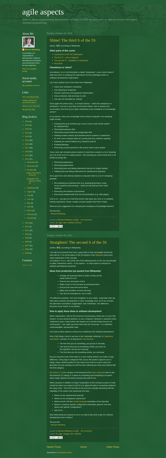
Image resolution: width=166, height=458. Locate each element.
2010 (27, 234)
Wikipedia (99, 255)
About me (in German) (31, 106)
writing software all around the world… (29, 101)
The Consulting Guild (30, 97)
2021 (27, 133)
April (29, 207)
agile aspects (43, 11)
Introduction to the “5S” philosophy (68, 54)
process (78, 223)
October (30, 170)
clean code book (98, 372)
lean (65, 223)
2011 (27, 230)
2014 (27, 159)
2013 (27, 223)
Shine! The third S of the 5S (73, 40)
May (29, 203)
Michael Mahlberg (58, 214)
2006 (27, 249)
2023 (27, 125)
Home (83, 447)
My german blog (28, 109)
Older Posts (112, 447)
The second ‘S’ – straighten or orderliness (71, 60)
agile (60, 223)
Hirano (63, 72)
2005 (27, 253)
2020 (27, 136)
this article (58, 63)
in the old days (87, 339)
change (66, 434)
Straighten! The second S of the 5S (78, 242)
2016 (27, 152)
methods (71, 223)
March (29, 210)
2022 (27, 129)
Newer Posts (54, 447)
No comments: (86, 220)
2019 (27, 140)
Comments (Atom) (65, 452)
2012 (27, 227)
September (31, 188)
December (31, 162)
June (29, 199)
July (29, 195)
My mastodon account (30, 85)
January (30, 218)
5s (57, 223)
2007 (27, 245)
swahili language (80, 401)
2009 (27, 238)
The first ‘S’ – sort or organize (66, 57)
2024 (27, 121)
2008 (27, 242)
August (30, 192)
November (31, 166)
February (31, 214)
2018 (27, 144)
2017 (27, 148)
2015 (27, 155)
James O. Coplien (59, 372)
